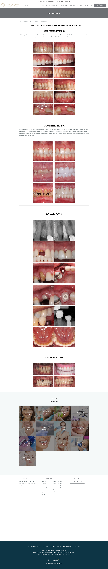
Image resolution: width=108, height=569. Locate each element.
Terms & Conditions (56, 546)
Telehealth (48, 1)
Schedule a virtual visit (64, 1)
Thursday (53, 487)
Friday (53, 489)
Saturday (53, 493)
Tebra (60, 563)
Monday (53, 481)
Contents (36, 21)
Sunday (53, 495)
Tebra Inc (39, 546)
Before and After (43, 21)
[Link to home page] (9, 5)
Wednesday (53, 485)
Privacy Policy (46, 546)
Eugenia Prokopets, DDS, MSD (25, 21)
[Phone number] (77, 482)
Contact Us (77, 546)
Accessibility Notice (67, 546)
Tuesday (53, 483)
